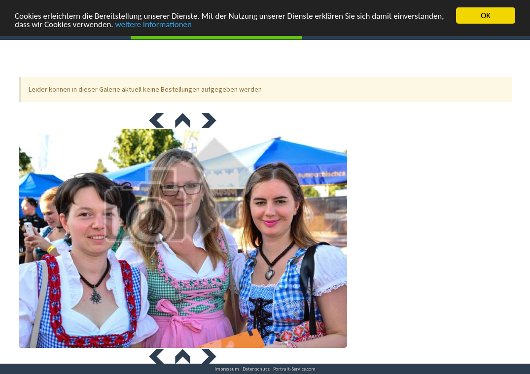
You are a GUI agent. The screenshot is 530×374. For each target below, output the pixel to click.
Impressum (226, 369)
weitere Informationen (153, 24)
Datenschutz (256, 369)
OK (486, 15)
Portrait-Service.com (294, 369)
